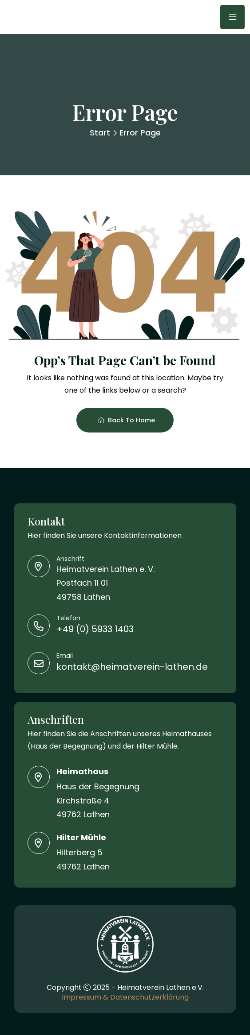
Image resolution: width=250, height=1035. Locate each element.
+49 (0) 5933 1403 (95, 629)
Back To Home (126, 420)
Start (100, 132)
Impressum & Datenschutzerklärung (125, 997)
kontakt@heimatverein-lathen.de (132, 666)
